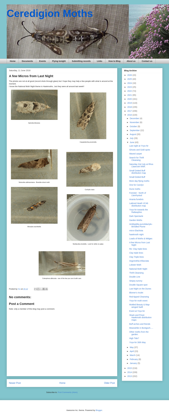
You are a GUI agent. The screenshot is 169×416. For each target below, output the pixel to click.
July (132, 138)
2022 (129, 91)
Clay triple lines (136, 253)
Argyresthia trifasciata (139, 261)
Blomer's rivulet (136, 292)
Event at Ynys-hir (137, 311)
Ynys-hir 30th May (137, 342)
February (134, 359)
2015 (129, 368)
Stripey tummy (135, 281)
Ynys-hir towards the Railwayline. (138, 211)
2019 (129, 103)
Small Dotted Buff (137, 177)
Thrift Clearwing (136, 273)
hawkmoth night (136, 234)
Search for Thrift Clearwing (136, 158)
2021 (129, 95)
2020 (129, 99)
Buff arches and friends (139, 324)
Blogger (99, 410)
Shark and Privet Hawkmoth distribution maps (140, 317)
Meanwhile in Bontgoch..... (141, 328)
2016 (129, 115)
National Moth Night (138, 269)
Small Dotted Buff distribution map (137, 171)
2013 (129, 376)
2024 (129, 83)
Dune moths (134, 189)
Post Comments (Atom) (68, 392)
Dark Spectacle (136, 216)
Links (99, 61)
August (133, 134)
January (134, 363)
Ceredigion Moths (50, 13)
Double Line (134, 277)
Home (13, 61)
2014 (129, 372)
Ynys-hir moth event (138, 300)
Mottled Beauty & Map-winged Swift (139, 305)
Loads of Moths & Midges (140, 238)
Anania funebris (136, 199)
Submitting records (81, 61)
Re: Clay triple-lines (138, 249)
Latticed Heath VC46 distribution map (138, 204)
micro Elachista (136, 230)
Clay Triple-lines (136, 257)
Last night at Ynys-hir (138, 146)
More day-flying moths (139, 181)
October (134, 126)
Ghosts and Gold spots (139, 150)
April (132, 351)
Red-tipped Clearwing (139, 297)
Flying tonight (59, 61)
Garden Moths (135, 220)
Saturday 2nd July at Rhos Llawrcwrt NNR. (141, 165)
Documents (27, 61)
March (133, 355)
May (132, 347)
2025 (129, 79)
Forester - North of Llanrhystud (137, 194)
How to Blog (114, 61)
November (135, 122)
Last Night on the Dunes (140, 289)
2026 (129, 75)
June (132, 142)
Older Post (109, 383)
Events (42, 61)
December (135, 118)
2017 (129, 111)
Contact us (147, 61)
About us (131, 61)
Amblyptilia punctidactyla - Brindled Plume (141, 225)
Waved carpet (135, 154)
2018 (129, 107)
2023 (129, 87)
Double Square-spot (138, 285)
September (135, 130)
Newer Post (15, 383)
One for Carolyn (136, 185)
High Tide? (134, 338)
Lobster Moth (135, 265)
